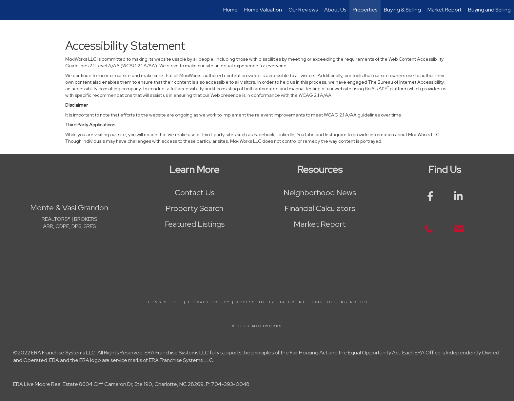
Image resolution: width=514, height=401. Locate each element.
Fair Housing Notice (340, 302)
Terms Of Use (163, 302)
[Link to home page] (8, 10)
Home (230, 9)
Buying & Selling (402, 9)
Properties (365, 9)
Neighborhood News (320, 192)
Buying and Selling (489, 9)
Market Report (444, 9)
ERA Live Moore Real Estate (45, 384)
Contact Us (194, 192)
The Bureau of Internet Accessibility (406, 82)
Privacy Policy (209, 302)
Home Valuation (263, 9)
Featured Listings (194, 224)
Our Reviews (303, 9)
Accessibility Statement (271, 302)
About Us (335, 9)
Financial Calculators (320, 208)
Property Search (194, 208)
